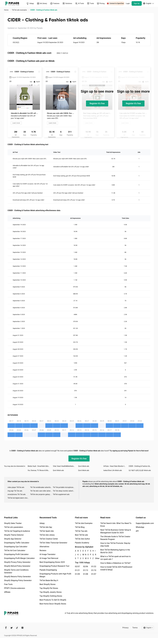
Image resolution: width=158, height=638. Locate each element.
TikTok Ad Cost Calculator (14, 550)
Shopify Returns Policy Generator (17, 576)
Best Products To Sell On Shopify (53, 600)
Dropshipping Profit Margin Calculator (19, 558)
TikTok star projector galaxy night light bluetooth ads (41, 494)
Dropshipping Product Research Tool (54, 566)
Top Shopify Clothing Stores (51, 596)
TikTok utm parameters (13, 527)
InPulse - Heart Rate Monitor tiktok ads (116, 466)
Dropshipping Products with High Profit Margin (55, 575)
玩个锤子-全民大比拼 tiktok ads (140, 470)
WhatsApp (140, 527)
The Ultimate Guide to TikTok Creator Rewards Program (115, 537)
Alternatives (44, 547)
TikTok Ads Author (82, 539)
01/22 (93, 566)
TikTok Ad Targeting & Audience (17, 531)
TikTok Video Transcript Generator (53, 543)
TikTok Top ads (81, 531)
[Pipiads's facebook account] (6, 628)
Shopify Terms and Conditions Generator (16, 571)
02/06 (85, 566)
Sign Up (136, 3)
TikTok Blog (80, 527)
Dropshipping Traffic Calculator (16, 543)
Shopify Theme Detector (14, 535)
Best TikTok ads (81, 535)
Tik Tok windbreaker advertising (41, 487)
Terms (135, 628)
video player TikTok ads (16, 487)
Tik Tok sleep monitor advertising (64, 491)
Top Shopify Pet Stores (49, 588)
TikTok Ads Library (47, 535)
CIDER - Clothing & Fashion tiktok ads (141, 466)
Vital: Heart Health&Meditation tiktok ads (65, 466)
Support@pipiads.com (145, 523)
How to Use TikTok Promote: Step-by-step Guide (115, 544)
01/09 (77, 574)
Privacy (125, 628)
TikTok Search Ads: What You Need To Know (115, 524)
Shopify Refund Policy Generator (17, 566)
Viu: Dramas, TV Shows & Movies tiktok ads (40, 470)
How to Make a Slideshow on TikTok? (115, 563)
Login (128, 3)
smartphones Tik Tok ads (17, 494)
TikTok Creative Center (49, 539)
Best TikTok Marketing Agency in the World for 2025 (115, 551)
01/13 (85, 570)
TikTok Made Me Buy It (49, 580)
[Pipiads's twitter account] (11, 628)
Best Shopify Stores (47, 584)
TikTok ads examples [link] (19, 10)
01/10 (93, 570)
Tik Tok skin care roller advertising (41, 491)
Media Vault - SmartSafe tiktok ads (40, 466)
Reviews (43, 550)
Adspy (42, 523)
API (137, 531)
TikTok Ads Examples (84, 523)
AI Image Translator (47, 554)
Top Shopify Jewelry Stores (51, 592)
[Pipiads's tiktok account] (17, 628)
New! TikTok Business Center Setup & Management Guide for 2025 (115, 531)
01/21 (77, 570)
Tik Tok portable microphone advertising (64, 487)
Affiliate (7, 592)
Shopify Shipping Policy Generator (18, 580)
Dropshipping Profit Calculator (16, 554)
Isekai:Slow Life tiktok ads (112, 470)
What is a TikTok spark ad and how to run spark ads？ (115, 557)
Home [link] (6, 10)
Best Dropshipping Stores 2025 (52, 562)
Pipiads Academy (82, 543)
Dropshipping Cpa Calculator (15, 547)
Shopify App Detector (12, 539)
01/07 (93, 574)
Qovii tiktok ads (83, 466)
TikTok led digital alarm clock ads (19, 498)
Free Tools (8, 584)
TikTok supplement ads (61, 494)
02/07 (77, 566)
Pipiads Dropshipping (48, 570)
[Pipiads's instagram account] (22, 628)
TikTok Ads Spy (46, 527)
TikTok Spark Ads (47, 531)
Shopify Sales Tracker (13, 523)
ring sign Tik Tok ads (15, 491)
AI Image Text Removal (49, 558)
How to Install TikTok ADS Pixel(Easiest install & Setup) (116, 568)
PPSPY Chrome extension (14, 588)
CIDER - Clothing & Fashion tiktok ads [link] (43, 10)
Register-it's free (97, 103)
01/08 (85, 574)
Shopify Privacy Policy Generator (17, 562)
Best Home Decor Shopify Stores (53, 604)
